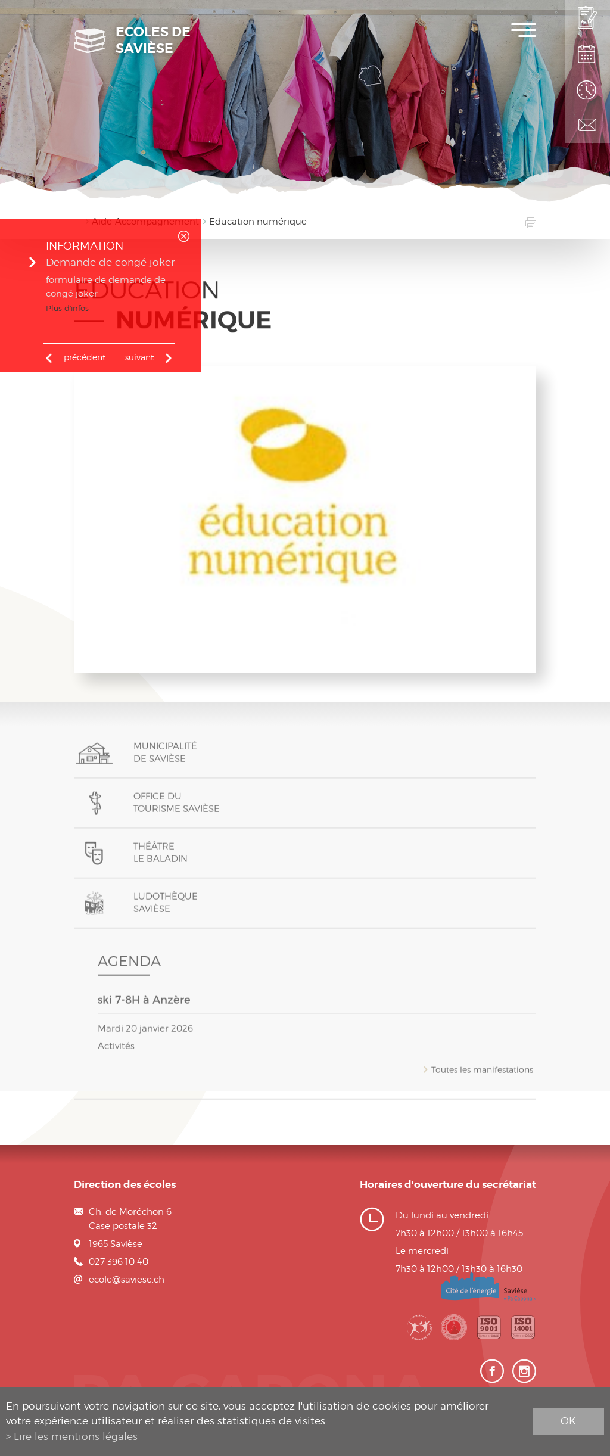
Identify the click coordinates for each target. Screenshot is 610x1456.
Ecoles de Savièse (153, 40)
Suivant (139, 357)
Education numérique (258, 221)
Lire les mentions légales (76, 1436)
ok (568, 1421)
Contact (587, 125)
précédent (84, 357)
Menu (523, 30)
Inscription (587, 18)
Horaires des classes (587, 89)
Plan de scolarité (587, 53)
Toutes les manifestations (482, 1077)
